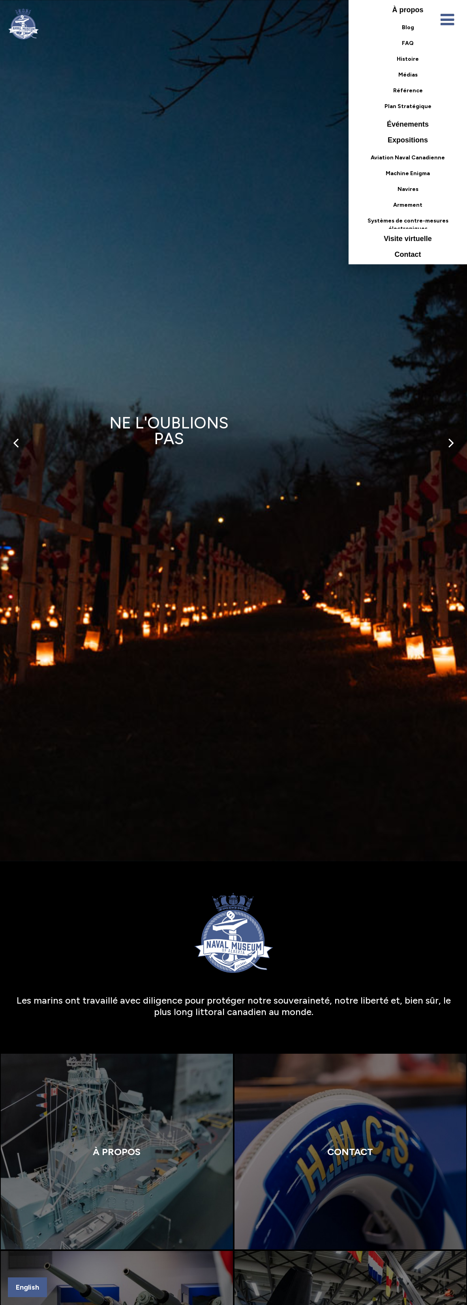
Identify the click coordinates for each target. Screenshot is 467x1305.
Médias (408, 74)
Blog (408, 27)
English (27, 1287)
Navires (408, 189)
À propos (408, 10)
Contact (408, 254)
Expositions (408, 140)
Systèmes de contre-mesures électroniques (408, 223)
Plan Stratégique (407, 106)
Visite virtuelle (408, 239)
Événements (408, 124)
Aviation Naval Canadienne (408, 157)
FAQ (408, 43)
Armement (407, 205)
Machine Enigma (408, 173)
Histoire (408, 59)
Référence (408, 90)
